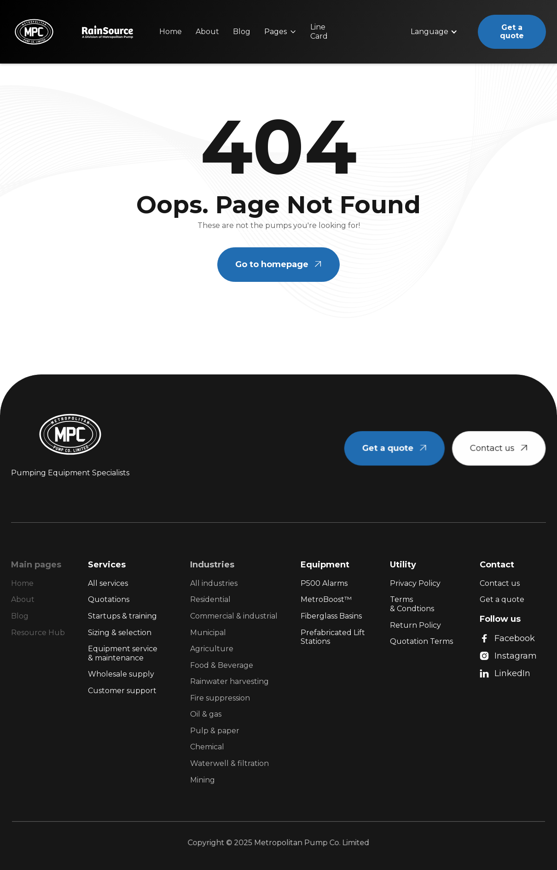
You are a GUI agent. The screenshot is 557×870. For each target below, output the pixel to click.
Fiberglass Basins (331, 616)
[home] (33, 32)
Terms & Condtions (412, 604)
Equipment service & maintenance (122, 653)
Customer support (122, 690)
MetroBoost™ (326, 599)
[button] (280, 31)
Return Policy (415, 625)
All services (108, 583)
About (207, 31)
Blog (241, 31)
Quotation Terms (421, 641)
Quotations (108, 599)
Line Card (319, 32)
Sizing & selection (119, 632)
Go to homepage (278, 264)
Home (170, 31)
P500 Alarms (324, 583)
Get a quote (512, 31)
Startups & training (122, 616)
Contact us (500, 583)
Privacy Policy (415, 583)
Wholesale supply (121, 674)
